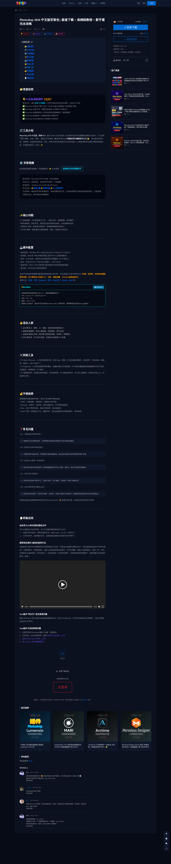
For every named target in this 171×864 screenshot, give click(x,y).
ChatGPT (56, 280)
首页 (64, 3)
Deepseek (42, 280)
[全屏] (103, 607)
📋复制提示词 (98, 287)
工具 (86, 3)
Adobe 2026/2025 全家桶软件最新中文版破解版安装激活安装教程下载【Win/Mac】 (137, 80)
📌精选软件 (36, 34)
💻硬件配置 (29, 60)
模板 (93, 3)
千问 (35, 280)
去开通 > (145, 21)
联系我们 (84, 700)
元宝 (49, 280)
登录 (143, 3)
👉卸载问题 (45, 188)
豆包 (30, 280)
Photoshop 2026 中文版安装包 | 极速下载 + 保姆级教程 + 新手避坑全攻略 (136, 126)
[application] (63, 584)
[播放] (22, 607)
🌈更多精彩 (59, 34)
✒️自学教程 (48, 34)
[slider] (61, 606)
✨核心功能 (29, 57)
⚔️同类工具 (29, 67)
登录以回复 (29, 780)
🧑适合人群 (29, 64)
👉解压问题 (35, 188)
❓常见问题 (29, 74)
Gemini (64, 280)
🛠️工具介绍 (29, 50)
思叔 (27, 772)
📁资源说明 (29, 46)
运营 (79, 3)
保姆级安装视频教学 (72, 168)
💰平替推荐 (29, 71)
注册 (151, 3)
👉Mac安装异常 (56, 188)
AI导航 (102, 3)
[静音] (99, 607)
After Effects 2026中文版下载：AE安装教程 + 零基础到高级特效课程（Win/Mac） (137, 95)
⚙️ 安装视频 (29, 53)
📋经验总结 (29, 78)
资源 (20, 10)
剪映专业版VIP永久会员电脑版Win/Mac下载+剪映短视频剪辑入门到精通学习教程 (137, 111)
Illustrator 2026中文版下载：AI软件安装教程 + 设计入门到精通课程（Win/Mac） (137, 142)
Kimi (71, 280)
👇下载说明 (25, 34)
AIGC (71, 3)
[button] (62, 584)
